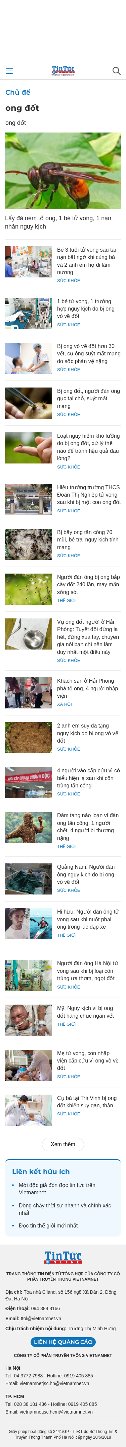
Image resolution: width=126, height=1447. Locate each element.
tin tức (77, 1185)
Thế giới (66, 600)
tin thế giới (42, 1225)
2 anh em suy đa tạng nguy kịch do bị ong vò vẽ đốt (87, 733)
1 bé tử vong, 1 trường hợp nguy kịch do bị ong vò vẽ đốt (86, 309)
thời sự (54, 1205)
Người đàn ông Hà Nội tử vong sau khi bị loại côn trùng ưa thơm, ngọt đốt (87, 970)
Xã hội (64, 704)
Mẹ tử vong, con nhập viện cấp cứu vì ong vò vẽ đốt (88, 1060)
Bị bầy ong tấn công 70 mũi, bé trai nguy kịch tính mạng (88, 539)
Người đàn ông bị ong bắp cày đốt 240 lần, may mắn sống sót (88, 584)
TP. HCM (14, 1396)
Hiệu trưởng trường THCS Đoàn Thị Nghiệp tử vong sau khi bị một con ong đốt (89, 495)
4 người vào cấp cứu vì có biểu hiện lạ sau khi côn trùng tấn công (88, 778)
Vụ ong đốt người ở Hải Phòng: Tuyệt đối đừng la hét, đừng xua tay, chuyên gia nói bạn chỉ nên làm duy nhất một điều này (88, 637)
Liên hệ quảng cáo (63, 1342)
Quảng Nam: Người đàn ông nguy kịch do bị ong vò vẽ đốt (86, 874)
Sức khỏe (68, 280)
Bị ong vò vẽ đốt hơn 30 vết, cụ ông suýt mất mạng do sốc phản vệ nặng (89, 353)
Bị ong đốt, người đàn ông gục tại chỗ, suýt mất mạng (88, 398)
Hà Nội (12, 1368)
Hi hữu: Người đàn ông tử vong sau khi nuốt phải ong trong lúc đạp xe (88, 919)
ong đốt (22, 108)
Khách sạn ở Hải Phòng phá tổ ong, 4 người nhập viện (87, 688)
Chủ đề (17, 92)
